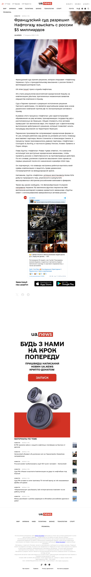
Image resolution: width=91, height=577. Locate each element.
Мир (4, 8)
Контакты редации (63, 568)
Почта (71, 8)
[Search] (88, 9)
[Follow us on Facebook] (82, 9)
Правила (35, 568)
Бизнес (38, 8)
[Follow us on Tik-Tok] (79, 9)
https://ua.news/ (39, 535)
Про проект (25, 568)
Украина (12, 8)
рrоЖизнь (7, 12)
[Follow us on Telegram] (85, 9)
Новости (17, 16)
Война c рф (25, 16)
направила (20, 187)
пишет (26, 89)
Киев (20, 8)
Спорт (59, 8)
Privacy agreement (47, 568)
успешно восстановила (54, 175)
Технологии (49, 8)
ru (78, 8)
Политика (29, 8)
